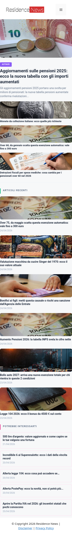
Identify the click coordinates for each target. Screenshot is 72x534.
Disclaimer (25, 528)
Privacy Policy (45, 528)
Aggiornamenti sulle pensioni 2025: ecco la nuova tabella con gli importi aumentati (34, 76)
